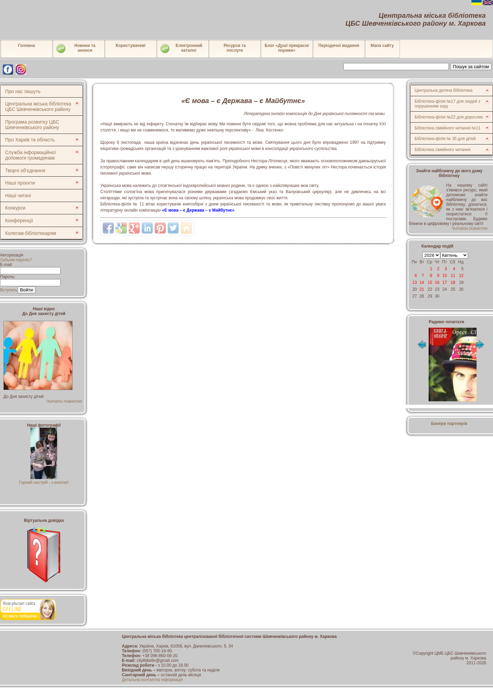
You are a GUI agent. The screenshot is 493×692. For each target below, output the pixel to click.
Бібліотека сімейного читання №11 (448, 128)
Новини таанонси (75, 48)
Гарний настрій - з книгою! (44, 480)
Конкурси (15, 208)
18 (453, 282)
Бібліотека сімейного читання (442, 149)
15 (430, 282)
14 (421, 282)
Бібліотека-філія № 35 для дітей (445, 138)
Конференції (19, 220)
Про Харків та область (30, 139)
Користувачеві (131, 45)
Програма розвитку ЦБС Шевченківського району (32, 124)
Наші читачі (18, 195)
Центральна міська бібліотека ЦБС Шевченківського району (38, 106)
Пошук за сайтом (471, 66)
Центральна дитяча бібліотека (443, 90)
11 (453, 275)
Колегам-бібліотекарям (30, 233)
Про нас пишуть (22, 91)
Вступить (8, 290)
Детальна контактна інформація (152, 679)
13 (414, 282)
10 (444, 275)
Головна (26, 45)
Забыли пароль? (16, 259)
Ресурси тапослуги (235, 48)
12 (461, 275)
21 (421, 289)
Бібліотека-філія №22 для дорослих (449, 117)
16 (437, 282)
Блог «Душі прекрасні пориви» (287, 48)
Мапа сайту (382, 45)
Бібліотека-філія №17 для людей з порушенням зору (447, 104)
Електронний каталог (181, 48)
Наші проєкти (20, 183)
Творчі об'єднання (25, 170)
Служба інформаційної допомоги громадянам (30, 155)
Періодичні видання (338, 45)
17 (444, 282)
